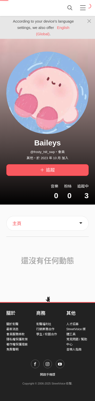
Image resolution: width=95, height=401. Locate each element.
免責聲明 (12, 349)
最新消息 (12, 329)
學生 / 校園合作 (46, 334)
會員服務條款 (15, 334)
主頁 (17, 223)
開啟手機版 (47, 374)
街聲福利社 (43, 324)
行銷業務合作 (45, 329)
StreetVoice (27, 7)
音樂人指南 (74, 349)
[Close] (89, 21)
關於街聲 (12, 324)
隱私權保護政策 (17, 339)
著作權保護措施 (17, 344)
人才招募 (72, 324)
